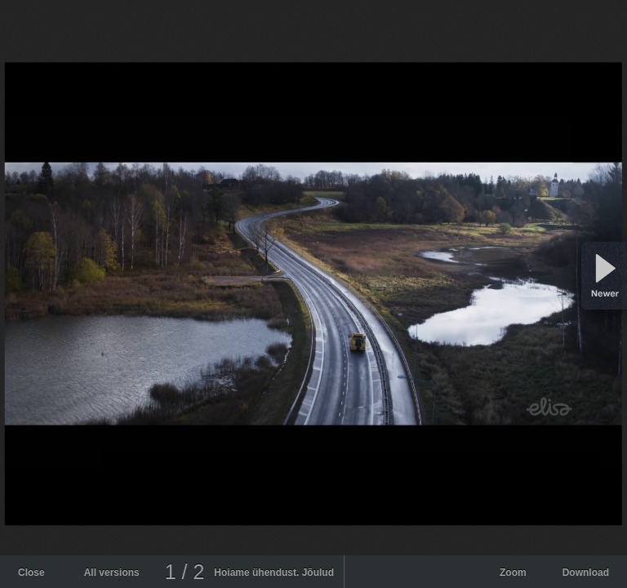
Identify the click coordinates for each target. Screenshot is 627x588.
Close (31, 572)
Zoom (513, 572)
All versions (112, 572)
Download (586, 572)
